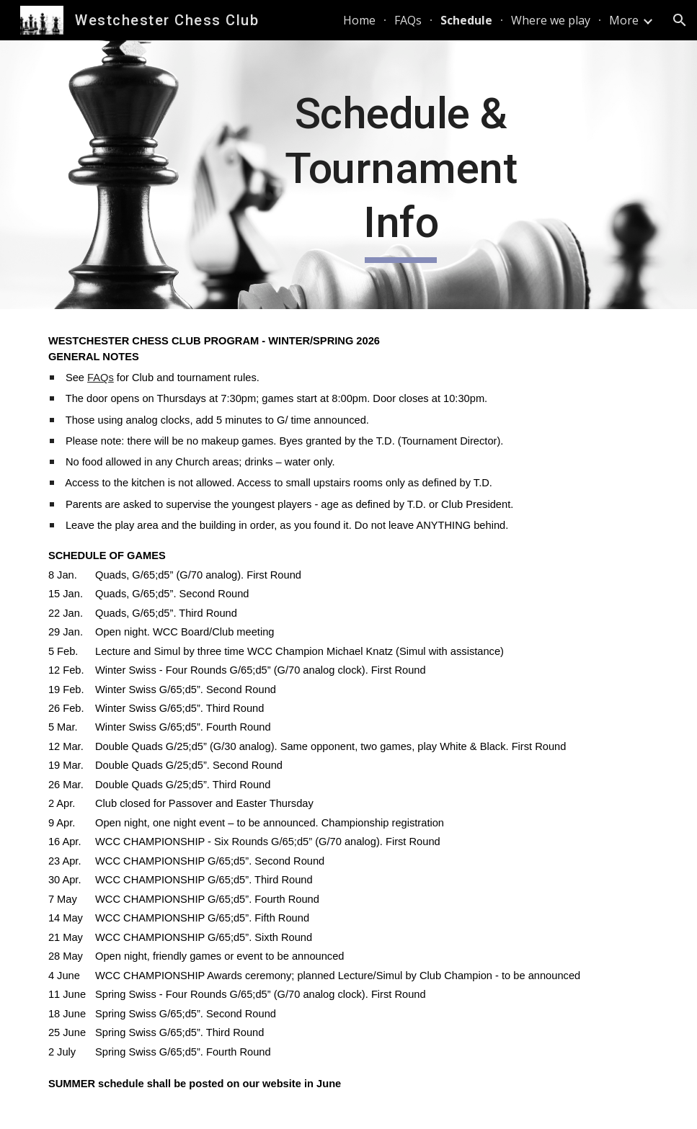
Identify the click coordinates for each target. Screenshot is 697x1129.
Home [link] (359, 20)
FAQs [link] (408, 20)
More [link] (624, 20)
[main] (401, 175)
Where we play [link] (550, 20)
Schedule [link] (466, 20)
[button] (679, 20)
